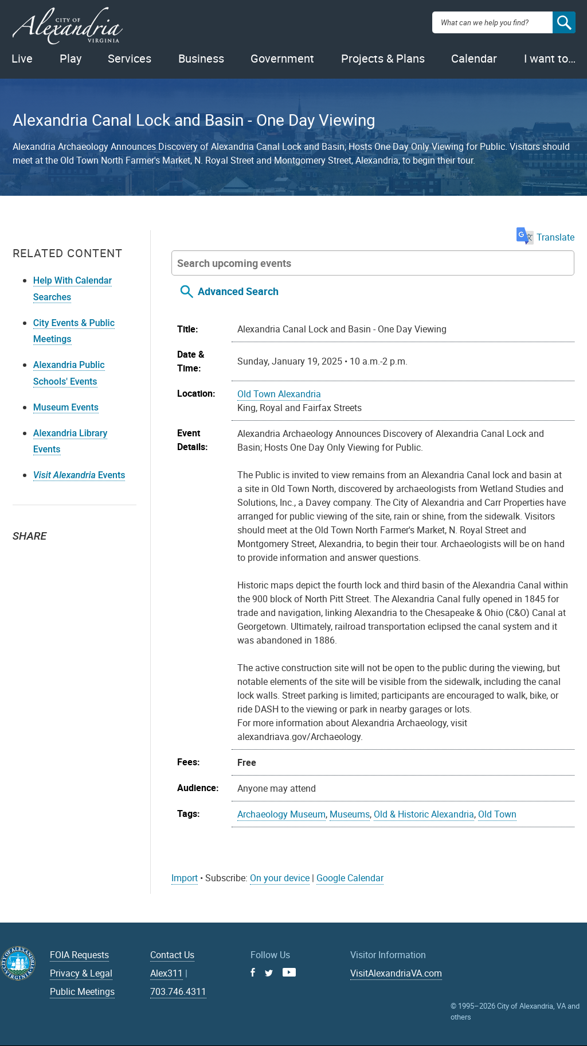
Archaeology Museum (281, 814)
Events (79, 475)
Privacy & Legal (81, 973)
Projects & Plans (383, 58)
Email (75, 557)
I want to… (550, 58)
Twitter (25, 557)
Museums (350, 814)
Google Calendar (349, 877)
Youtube (289, 972)
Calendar (474, 58)
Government (282, 58)
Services (129, 58)
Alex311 (166, 973)
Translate (545, 237)
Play (70, 58)
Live (22, 58)
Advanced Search (238, 291)
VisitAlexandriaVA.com (396, 973)
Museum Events (66, 407)
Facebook (50, 557)
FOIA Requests (79, 954)
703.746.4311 (178, 991)
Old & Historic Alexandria (424, 814)
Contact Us (172, 954)
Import (184, 877)
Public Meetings (82, 991)
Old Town (497, 814)
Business (201, 58)
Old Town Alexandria (279, 394)
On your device (280, 877)
